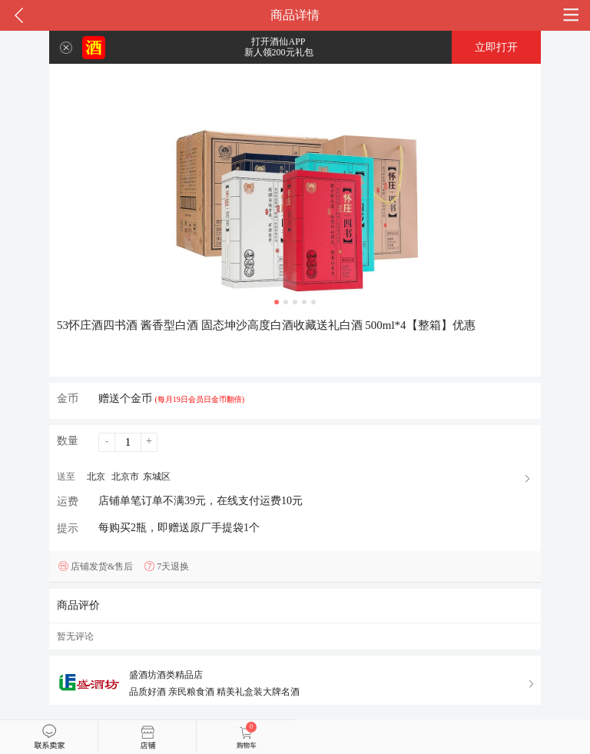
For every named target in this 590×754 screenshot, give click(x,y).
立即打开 (496, 47)
